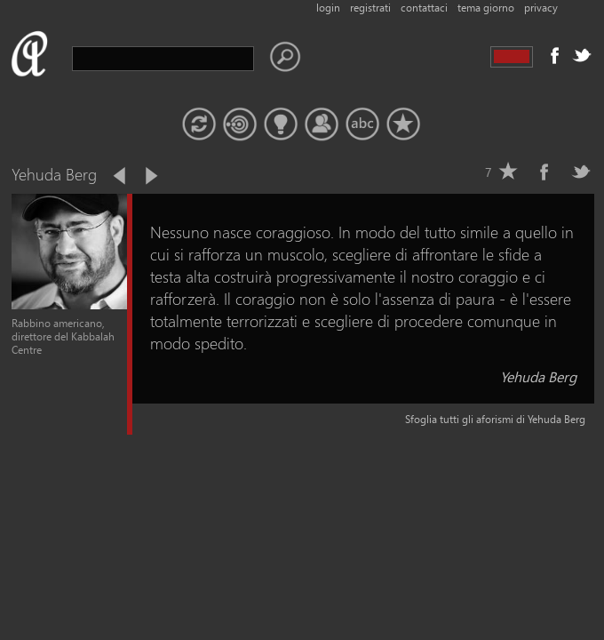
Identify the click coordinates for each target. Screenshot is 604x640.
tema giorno (485, 7)
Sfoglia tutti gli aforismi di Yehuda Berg (495, 419)
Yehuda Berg (538, 376)
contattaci (424, 7)
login (328, 7)
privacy (541, 7)
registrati (370, 7)
